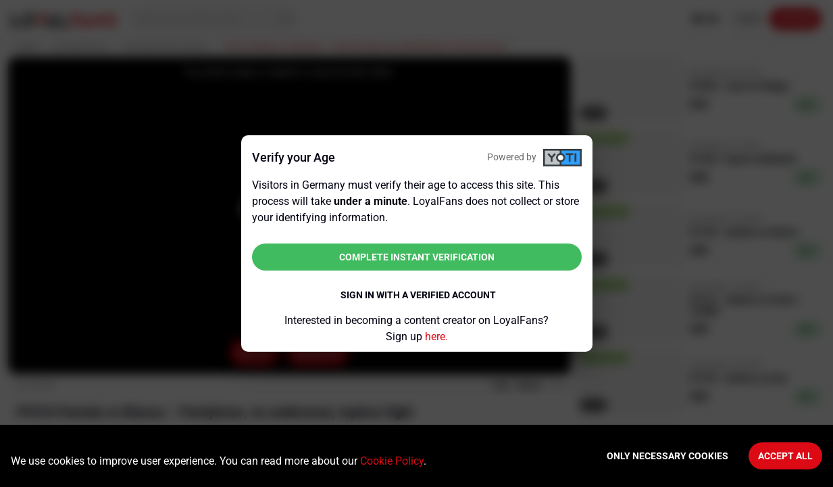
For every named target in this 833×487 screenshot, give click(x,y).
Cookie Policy (392, 461)
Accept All (785, 455)
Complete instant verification (417, 257)
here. (436, 336)
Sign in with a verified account (418, 294)
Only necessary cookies (667, 455)
